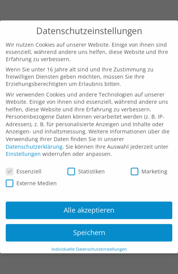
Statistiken (86, 163)
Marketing (149, 163)
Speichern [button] (89, 224)
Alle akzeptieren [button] (89, 202)
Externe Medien (31, 175)
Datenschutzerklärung (34, 138)
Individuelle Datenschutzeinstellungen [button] (89, 241)
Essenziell (24, 163)
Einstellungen (23, 146)
